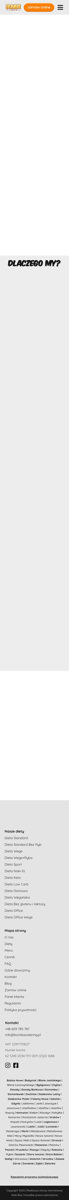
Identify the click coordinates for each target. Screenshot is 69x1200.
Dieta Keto (13, 877)
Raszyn (34, 1149)
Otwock (57, 1140)
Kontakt (11, 977)
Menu (9, 950)
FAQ (8, 964)
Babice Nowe (15, 1080)
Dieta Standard (16, 838)
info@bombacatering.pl (23, 1035)
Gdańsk (55, 1099)
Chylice (56, 1085)
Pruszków (22, 1149)
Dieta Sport (13, 864)
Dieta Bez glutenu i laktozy (25, 904)
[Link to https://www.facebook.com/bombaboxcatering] (15, 1065)
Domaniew (51, 1089)
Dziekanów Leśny (49, 1094)
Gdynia (15, 1103)
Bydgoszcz (43, 1085)
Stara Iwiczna (35, 1154)
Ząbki (39, 1163)
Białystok (30, 1080)
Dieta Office (14, 910)
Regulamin (13, 1003)
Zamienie (28, 1163)
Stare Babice (54, 1154)
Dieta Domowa (16, 891)
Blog (8, 983)
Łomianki (52, 1126)
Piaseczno (41, 1145)
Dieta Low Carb (17, 884)
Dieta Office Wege (19, 917)
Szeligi (9, 1159)
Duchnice (31, 1094)
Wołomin (35, 1159)
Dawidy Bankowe (32, 1089)
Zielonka (50, 1163)
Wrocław (48, 1159)
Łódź (41, 1126)
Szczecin (20, 1154)
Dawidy (14, 1089)
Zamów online (15, 990)
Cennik (10, 957)
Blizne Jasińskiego (49, 1080)
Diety (9, 944)
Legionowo (50, 1121)
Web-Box (16, 1195)
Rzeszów (57, 1149)
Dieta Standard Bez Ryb (23, 844)
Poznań (9, 1149)
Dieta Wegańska (17, 897)
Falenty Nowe (39, 1099)
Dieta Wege (13, 851)
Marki (25, 1131)
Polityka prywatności (20, 1010)
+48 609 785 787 (17, 1029)
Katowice (22, 1112)
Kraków (54, 1117)
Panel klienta (14, 997)
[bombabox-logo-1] (13, 5)
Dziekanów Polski (18, 1099)
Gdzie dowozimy (17, 970)
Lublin (31, 1126)
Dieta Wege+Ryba (18, 858)
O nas (9, 937)
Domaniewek (16, 1094)
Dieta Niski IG (15, 871)
